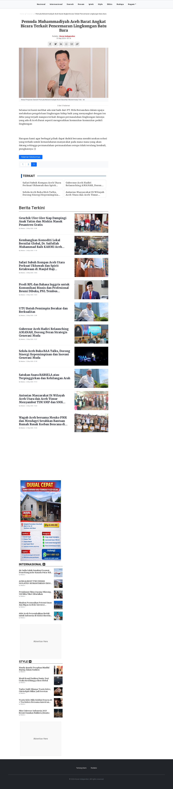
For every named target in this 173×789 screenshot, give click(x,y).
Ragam (131, 4)
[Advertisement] (86, 458)
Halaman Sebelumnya (30, 157)
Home (22, 14)
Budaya (120, 4)
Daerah (70, 4)
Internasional (56, 4)
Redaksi (94, 768)
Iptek (91, 4)
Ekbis (109, 4)
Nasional (41, 4)
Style (100, 4)
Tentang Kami (81, 768)
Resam (81, 4)
